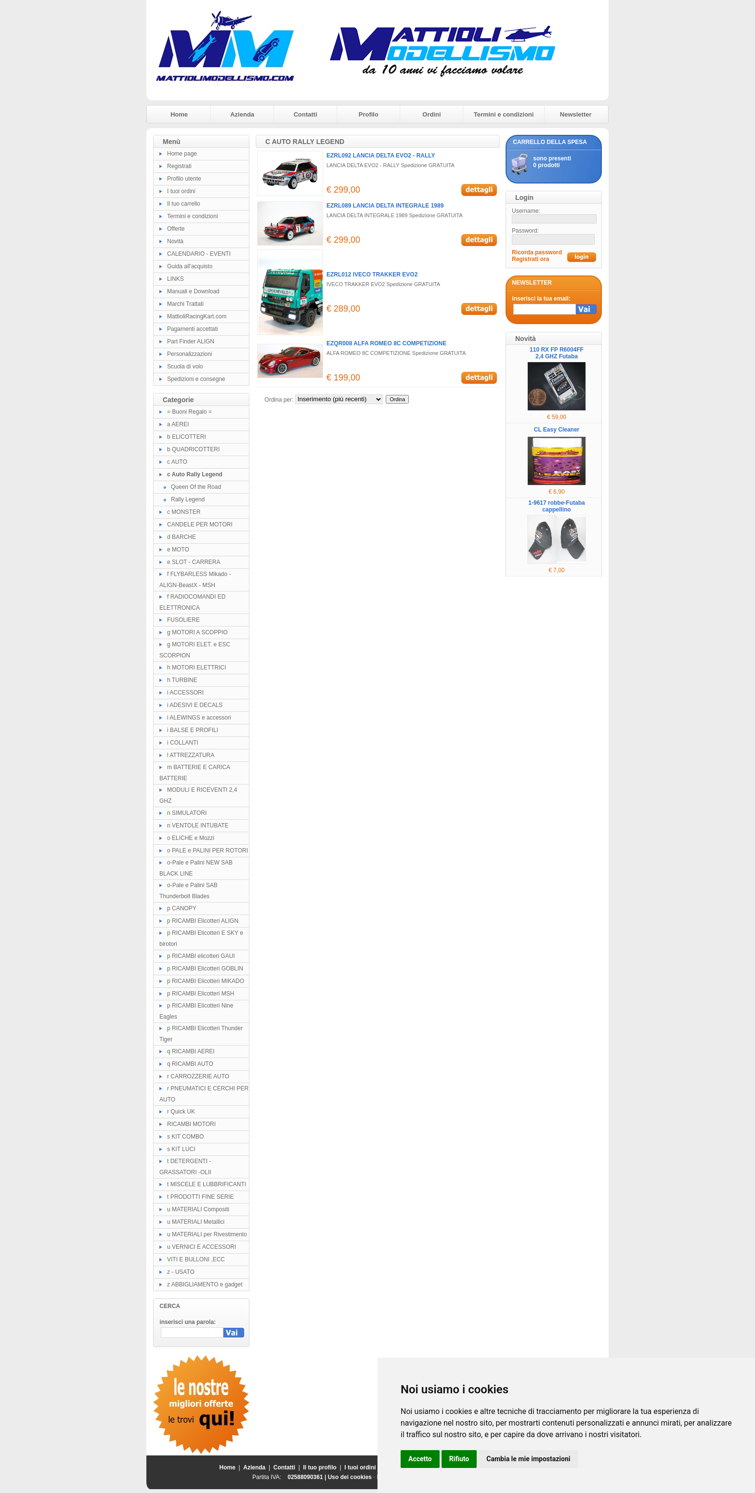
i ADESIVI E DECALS (194, 705)
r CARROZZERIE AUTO (198, 1076)
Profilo (368, 114)
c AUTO (177, 461)
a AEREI (178, 424)
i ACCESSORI (185, 692)
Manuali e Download (193, 291)
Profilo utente (184, 178)
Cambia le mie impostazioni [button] (528, 1459)
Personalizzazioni (189, 354)
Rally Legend (188, 499)
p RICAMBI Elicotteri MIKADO (205, 981)
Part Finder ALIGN (190, 341)
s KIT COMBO (185, 1136)
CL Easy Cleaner (557, 429)
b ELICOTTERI (186, 436)
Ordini (431, 114)
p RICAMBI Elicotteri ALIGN (202, 920)
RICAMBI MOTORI (191, 1124)
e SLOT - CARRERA (193, 562)
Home (179, 114)
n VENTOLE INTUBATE (198, 825)
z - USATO (181, 1272)
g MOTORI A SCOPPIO (197, 632)
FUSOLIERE (183, 619)
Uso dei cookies (350, 1477)
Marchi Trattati (185, 304)
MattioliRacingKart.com (196, 316)
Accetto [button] (420, 1459)
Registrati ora (530, 259)
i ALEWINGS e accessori (199, 717)
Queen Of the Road (196, 487)
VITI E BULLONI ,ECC (196, 1259)
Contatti (305, 114)
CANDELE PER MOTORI (200, 524)
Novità (175, 241)
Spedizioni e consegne (196, 379)
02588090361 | (307, 1477)
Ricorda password (537, 252)
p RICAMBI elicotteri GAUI (201, 956)
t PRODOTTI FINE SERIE (200, 1196)
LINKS (175, 278)
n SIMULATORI (187, 813)
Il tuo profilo (320, 1467)
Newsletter (576, 114)
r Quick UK (181, 1111)
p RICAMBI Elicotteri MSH (200, 993)
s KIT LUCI (181, 1149)
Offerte (175, 228)
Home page (182, 153)
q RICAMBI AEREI (191, 1051)
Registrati (179, 166)
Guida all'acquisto (189, 266)
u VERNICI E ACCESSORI (201, 1247)
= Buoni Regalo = (189, 411)
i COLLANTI (182, 742)
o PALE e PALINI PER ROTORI (207, 850)
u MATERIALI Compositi (198, 1209)
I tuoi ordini (181, 191)
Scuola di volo (185, 366)
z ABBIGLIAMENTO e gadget (205, 1284)
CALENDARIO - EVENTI (199, 253)
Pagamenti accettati (192, 329)
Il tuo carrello (183, 203)
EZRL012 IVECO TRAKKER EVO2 (371, 274)
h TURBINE (182, 680)
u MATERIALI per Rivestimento (207, 1234)
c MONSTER (183, 512)
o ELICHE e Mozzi (190, 838)
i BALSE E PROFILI (192, 730)
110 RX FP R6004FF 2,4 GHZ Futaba (557, 353)
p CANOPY (181, 908)
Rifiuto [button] (459, 1459)
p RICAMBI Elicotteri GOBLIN (205, 968)
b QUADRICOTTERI (193, 449)
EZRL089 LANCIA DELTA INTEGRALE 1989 (384, 205)
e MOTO (178, 549)
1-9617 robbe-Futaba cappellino (556, 506)
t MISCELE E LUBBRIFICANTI (206, 1184)
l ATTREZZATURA (190, 755)
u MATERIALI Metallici (195, 1221)
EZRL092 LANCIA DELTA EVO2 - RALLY (380, 155)
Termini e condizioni (504, 114)
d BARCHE (181, 537)
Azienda (242, 114)
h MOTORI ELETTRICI (196, 667)
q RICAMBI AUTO (190, 1064)
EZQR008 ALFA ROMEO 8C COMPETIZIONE (386, 343)
